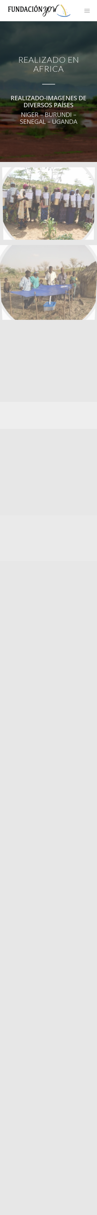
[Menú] (87, 10)
